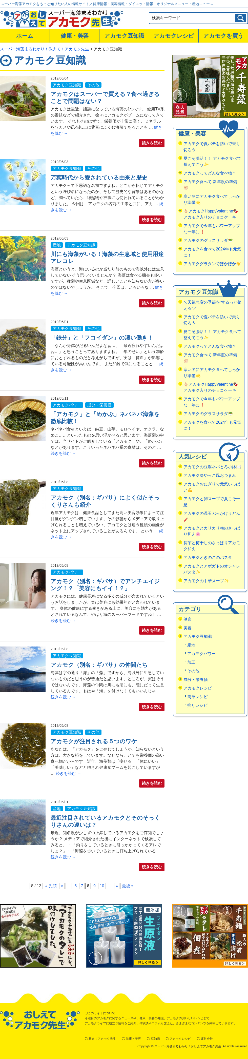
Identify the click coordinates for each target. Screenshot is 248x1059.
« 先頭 (51, 886)
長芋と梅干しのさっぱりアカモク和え (211, 546)
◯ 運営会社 (205, 1039)
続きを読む (152, 143)
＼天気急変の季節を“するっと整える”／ (212, 305)
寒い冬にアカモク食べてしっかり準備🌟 (211, 199)
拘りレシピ (197, 705)
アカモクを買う (223, 36)
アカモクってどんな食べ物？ (209, 173)
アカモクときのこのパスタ (207, 557)
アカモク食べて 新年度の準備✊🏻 (210, 185)
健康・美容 (75, 36)
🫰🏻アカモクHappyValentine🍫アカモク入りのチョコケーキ (210, 214)
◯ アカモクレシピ (178, 1039)
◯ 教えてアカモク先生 (100, 1039)
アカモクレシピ (173, 36)
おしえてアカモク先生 (40, 1020)
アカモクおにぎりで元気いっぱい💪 (211, 487)
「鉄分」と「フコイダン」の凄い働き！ (102, 338)
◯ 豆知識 (153, 1039)
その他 (93, 85)
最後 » (127, 886)
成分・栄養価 (99, 405)
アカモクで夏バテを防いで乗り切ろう (211, 147)
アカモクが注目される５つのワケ (94, 741)
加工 (191, 662)
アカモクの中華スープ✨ (206, 581)
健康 (187, 619)
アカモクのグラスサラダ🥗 (208, 240)
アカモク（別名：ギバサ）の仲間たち (99, 665)
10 (102, 886)
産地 (57, 245)
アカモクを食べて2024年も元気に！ (212, 252)
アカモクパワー (67, 405)
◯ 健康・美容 (131, 1039)
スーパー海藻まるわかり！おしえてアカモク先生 (187, 1046)
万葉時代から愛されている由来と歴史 (99, 177)
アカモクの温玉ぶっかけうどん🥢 (211, 516)
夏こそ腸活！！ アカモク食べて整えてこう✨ (212, 161)
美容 (187, 628)
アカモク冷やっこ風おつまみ (209, 475)
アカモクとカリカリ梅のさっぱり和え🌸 (211, 531)
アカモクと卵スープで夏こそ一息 (211, 502)
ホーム (24, 36)
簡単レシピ (197, 697)
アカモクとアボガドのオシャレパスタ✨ (211, 569)
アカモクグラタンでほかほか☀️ (212, 264)
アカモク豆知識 (124, 36)
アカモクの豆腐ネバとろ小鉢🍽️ (212, 467)
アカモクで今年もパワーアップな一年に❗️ (211, 229)
